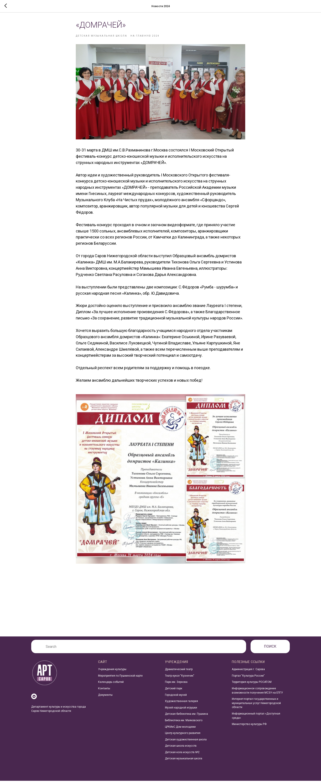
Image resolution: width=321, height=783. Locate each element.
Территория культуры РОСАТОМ (252, 684)
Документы (105, 696)
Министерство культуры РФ (249, 726)
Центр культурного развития (182, 735)
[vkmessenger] (34, 698)
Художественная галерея (181, 703)
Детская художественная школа (186, 741)
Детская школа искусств (181, 748)
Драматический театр (179, 671)
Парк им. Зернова (176, 684)
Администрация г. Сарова (248, 671)
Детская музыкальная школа (183, 760)
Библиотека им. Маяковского (183, 722)
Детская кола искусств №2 (182, 754)
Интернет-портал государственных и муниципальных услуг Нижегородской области (256, 705)
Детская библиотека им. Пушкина (186, 716)
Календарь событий (111, 684)
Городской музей (176, 696)
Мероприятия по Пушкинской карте (120, 677)
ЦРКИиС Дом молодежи (180, 728)
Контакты (104, 690)
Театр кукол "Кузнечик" (179, 677)
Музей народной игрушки (181, 709)
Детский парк (173, 690)
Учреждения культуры (112, 671)
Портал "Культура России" (248, 677)
